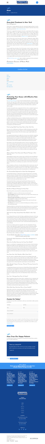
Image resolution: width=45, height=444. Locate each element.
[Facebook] (21, 429)
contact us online (17, 58)
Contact (22, 412)
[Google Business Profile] (25, 429)
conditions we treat (25, 36)
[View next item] (8, 358)
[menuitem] (22, 75)
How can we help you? (10, 313)
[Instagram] (23, 429)
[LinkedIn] (19, 429)
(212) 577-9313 (11, 58)
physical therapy (29, 43)
